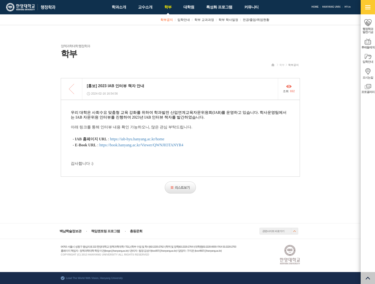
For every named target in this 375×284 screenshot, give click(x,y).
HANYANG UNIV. (331, 7)
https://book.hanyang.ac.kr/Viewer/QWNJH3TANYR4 (141, 145)
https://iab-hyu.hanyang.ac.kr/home (137, 139)
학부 (282, 64)
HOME (315, 7)
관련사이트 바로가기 (273, 231)
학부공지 (293, 64)
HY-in (347, 7)
